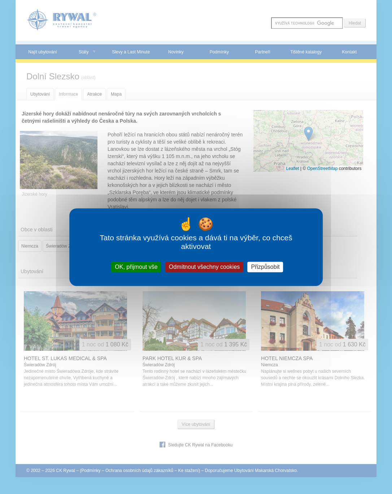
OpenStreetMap (322, 168)
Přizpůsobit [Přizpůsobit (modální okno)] (265, 267)
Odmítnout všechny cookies (204, 267)
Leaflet (292, 168)
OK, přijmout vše (136, 267)
